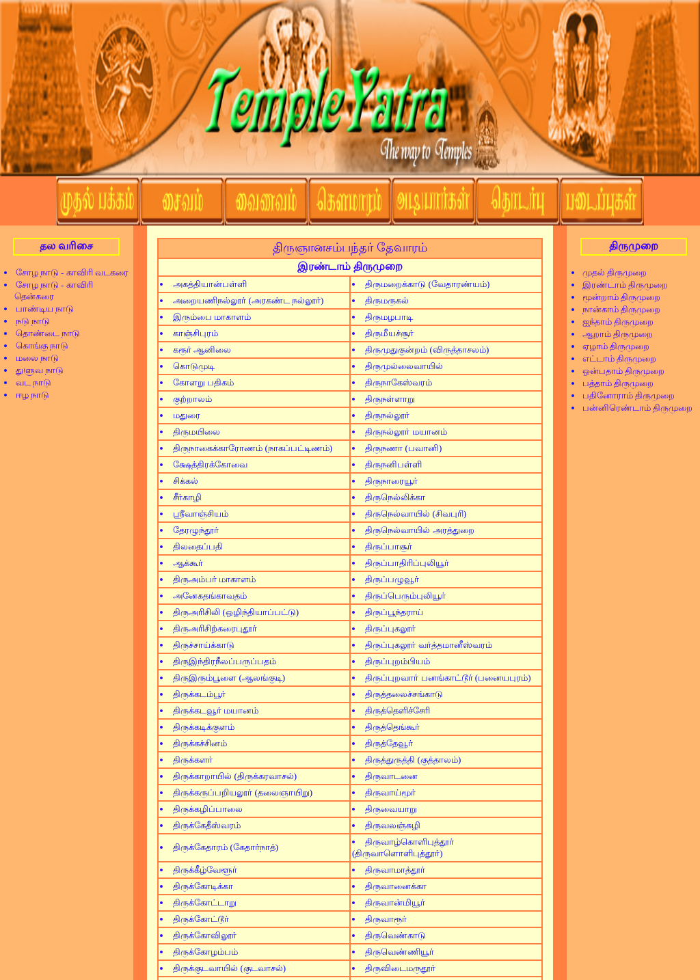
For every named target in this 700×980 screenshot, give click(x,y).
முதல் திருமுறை (610, 272)
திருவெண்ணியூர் (399, 952)
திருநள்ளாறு (390, 399)
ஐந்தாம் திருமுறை (614, 321)
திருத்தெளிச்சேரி (397, 710)
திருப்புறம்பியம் (397, 661)
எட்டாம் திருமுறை (615, 358)
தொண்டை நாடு (43, 333)
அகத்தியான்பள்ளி (210, 284)
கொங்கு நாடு (37, 345)
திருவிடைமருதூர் (400, 968)
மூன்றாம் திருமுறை (617, 297)
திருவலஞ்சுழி (392, 825)
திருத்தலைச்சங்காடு (404, 694)
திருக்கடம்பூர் (199, 694)
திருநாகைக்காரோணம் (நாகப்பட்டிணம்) (252, 448)
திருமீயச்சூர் (389, 333)
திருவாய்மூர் (390, 792)
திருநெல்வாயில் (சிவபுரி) (415, 513)
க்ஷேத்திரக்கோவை (210, 464)
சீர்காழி (187, 497)
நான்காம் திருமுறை (617, 309)
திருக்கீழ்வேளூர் (205, 870)
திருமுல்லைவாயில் (404, 366)
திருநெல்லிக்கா (395, 497)
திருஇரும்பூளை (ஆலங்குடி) (229, 677)
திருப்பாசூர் (388, 546)
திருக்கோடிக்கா (203, 886)
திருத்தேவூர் (389, 743)
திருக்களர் (193, 759)
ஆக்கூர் (188, 563)
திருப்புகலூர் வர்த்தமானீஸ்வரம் (428, 645)
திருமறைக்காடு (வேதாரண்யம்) (427, 284)
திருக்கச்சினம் (200, 743)
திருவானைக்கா (396, 886)
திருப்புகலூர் (390, 628)
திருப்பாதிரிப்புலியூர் (407, 563)
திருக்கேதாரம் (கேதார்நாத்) (225, 847)
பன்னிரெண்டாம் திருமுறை (633, 408)
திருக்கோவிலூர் (205, 935)
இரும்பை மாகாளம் (212, 317)
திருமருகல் (387, 300)
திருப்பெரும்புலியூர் (405, 595)
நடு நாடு (28, 321)
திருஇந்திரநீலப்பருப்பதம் (224, 661)
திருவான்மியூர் (395, 902)
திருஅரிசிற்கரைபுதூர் (215, 628)
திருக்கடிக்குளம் (203, 727)
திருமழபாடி (389, 317)
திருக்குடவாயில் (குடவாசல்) (229, 968)
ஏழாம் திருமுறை (611, 346)
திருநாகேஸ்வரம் (398, 382)
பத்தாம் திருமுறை (614, 383)
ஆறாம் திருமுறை (613, 334)
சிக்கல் (185, 481)
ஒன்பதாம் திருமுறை (619, 371)
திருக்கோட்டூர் (201, 919)
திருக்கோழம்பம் (205, 952)
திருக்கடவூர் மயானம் (215, 710)
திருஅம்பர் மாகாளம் (214, 579)
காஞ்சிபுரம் (195, 333)
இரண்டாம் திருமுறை (621, 285)
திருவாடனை (391, 776)
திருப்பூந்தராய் (394, 612)
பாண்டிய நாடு (40, 308)
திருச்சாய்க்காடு (203, 645)
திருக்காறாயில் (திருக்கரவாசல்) (235, 776)
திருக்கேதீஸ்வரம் (207, 825)
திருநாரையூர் (391, 481)
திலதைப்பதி (198, 546)
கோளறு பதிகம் (203, 382)
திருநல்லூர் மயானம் (405, 431)
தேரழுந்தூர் (196, 530)
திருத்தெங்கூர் (392, 727)
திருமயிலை (196, 431)
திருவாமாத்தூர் (395, 870)
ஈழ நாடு (28, 395)
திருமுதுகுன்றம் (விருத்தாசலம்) (427, 349)
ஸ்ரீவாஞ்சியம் (200, 513)
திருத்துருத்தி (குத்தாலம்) (413, 759)
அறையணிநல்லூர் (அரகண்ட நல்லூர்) (248, 300)
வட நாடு (29, 382)
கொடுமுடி (194, 366)
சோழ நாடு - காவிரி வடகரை (68, 272)
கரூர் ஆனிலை (202, 349)
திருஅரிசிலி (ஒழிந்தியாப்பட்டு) (236, 612)
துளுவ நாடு (35, 370)
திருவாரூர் (386, 919)
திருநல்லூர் (387, 415)
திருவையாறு (391, 809)
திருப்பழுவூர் (392, 579)
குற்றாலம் (192, 399)
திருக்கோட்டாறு (205, 902)
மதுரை (186, 415)
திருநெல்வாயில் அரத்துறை (419, 530)
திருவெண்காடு (395, 935)
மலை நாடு (33, 358)
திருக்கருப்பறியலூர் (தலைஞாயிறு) (242, 792)
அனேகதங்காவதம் (210, 595)
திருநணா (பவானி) (403, 448)
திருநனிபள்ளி (393, 464)
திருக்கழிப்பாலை (208, 809)
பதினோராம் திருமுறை (624, 395)
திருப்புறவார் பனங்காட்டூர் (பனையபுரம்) (447, 677)
